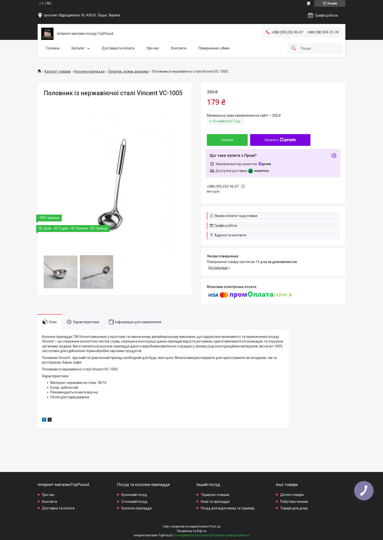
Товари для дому (294, 508)
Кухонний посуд (134, 495)
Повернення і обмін (214, 48)
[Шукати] (293, 48)
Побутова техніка (294, 502)
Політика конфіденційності (230, 535)
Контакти (178, 48)
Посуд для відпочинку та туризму (228, 508)
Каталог (78, 48)
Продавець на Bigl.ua (191, 531)
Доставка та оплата (118, 48)
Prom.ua (215, 526)
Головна (52, 48)
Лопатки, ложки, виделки (128, 71)
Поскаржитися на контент (192, 535)
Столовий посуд (134, 502)
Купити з (280, 140)
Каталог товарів (57, 71)
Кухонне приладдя (89, 71)
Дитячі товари (292, 495)
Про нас (153, 48)
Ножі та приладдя (215, 502)
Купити (227, 140)
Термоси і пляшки (215, 495)
